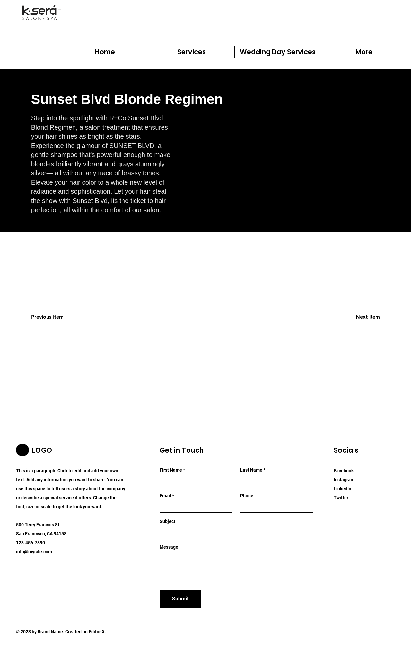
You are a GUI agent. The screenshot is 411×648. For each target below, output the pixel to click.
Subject (167, 521)
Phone (246, 495)
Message (169, 547)
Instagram (344, 479)
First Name (171, 470)
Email (165, 495)
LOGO (42, 450)
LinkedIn (342, 488)
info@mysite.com (34, 551)
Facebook (344, 470)
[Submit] (180, 599)
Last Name (251, 470)
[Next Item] (357, 317)
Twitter (341, 497)
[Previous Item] (54, 317)
